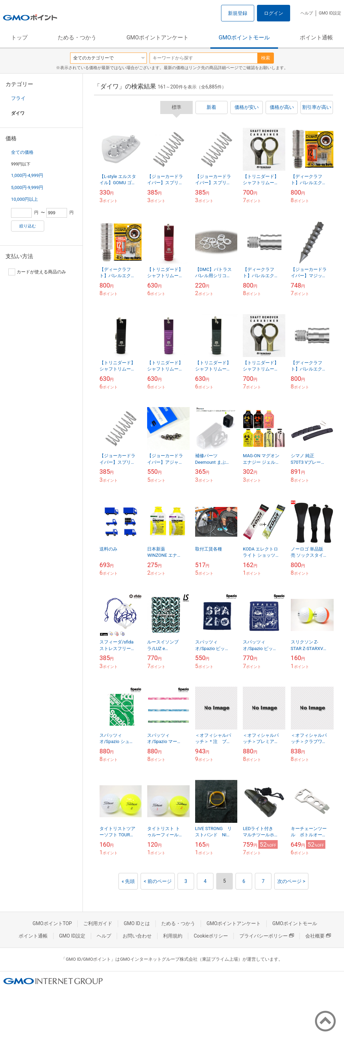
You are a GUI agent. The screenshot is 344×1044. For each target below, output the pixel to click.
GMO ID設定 (330, 13)
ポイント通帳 (316, 37)
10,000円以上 (24, 199)
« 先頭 (128, 881)
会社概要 (318, 936)
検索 (265, 57)
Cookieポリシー (211, 936)
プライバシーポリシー (266, 936)
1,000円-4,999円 (27, 175)
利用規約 (172, 936)
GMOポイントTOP (52, 923)
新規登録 (237, 13)
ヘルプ (306, 13)
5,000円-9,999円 (27, 187)
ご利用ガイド (97, 923)
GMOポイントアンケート (157, 37)
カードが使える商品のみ (37, 272)
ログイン (273, 13)
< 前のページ (158, 881)
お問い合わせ (137, 936)
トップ (19, 37)
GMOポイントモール (244, 37)
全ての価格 (22, 152)
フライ (18, 98)
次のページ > (291, 881)
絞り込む (27, 226)
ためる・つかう (77, 37)
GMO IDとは (137, 923)
